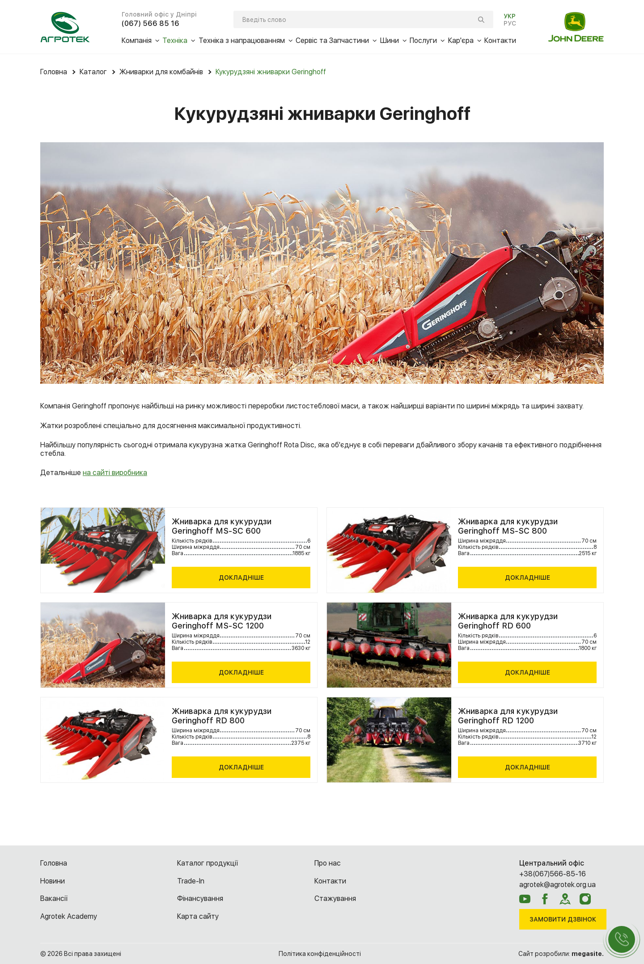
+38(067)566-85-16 (552, 874)
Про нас (327, 863)
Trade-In (190, 881)
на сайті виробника (115, 472)
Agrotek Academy (68, 916)
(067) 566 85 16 (150, 23)
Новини (52, 881)
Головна (53, 863)
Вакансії (54, 898)
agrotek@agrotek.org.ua (557, 884)
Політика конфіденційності (320, 953)
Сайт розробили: (561, 953)
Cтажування (335, 898)
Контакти (330, 881)
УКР (510, 16)
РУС (510, 23)
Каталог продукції (207, 863)
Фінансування (200, 898)
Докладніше (241, 577)
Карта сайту (198, 916)
